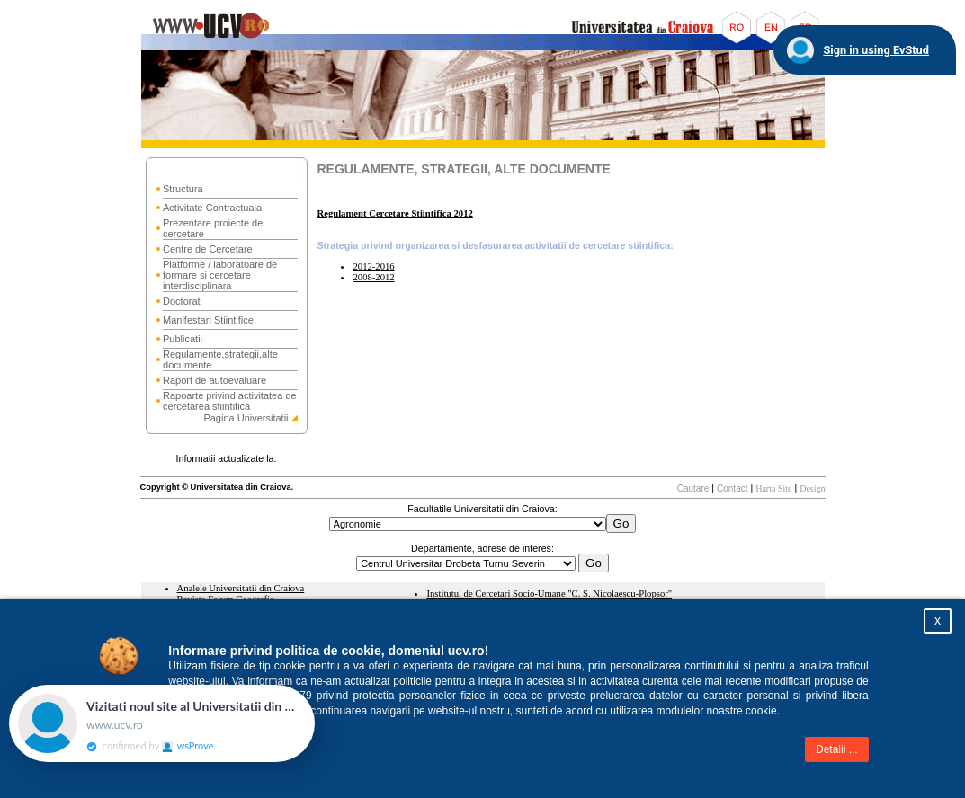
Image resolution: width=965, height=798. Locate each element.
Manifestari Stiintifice (208, 320)
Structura (183, 188)
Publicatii (182, 338)
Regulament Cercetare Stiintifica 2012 (394, 213)
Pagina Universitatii (245, 417)
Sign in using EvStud (876, 50)
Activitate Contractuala (212, 207)
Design (812, 488)
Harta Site (773, 488)
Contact (732, 488)
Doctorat (182, 301)
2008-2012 (373, 277)
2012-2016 (373, 266)
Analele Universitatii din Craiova (241, 588)
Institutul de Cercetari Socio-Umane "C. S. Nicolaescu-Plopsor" (549, 593)
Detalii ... (837, 749)
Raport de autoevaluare (214, 380)
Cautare (693, 488)
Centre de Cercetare (208, 249)
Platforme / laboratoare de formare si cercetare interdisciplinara (220, 275)
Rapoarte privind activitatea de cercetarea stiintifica (230, 401)
